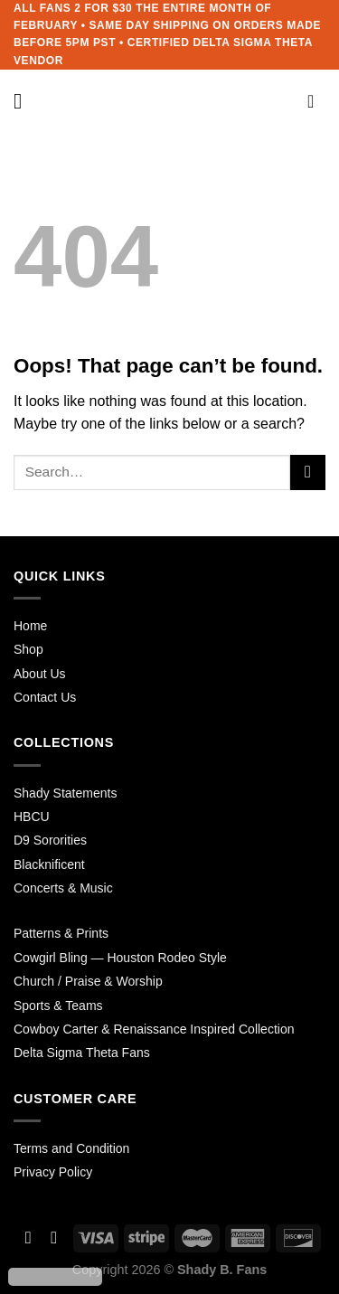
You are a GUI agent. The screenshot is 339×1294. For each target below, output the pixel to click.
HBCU (32, 816)
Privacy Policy (53, 1172)
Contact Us (45, 697)
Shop (28, 649)
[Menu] (24, 101)
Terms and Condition (71, 1148)
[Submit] (307, 472)
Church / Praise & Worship (88, 981)
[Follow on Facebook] (28, 1237)
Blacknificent (49, 864)
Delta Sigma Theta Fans (82, 1052)
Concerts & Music (63, 888)
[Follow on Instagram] (53, 1237)
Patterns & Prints (61, 933)
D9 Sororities (50, 840)
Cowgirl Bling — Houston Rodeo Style (120, 957)
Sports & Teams (58, 1005)
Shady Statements (65, 793)
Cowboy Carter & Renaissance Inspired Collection (154, 1029)
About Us (40, 673)
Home (30, 626)
